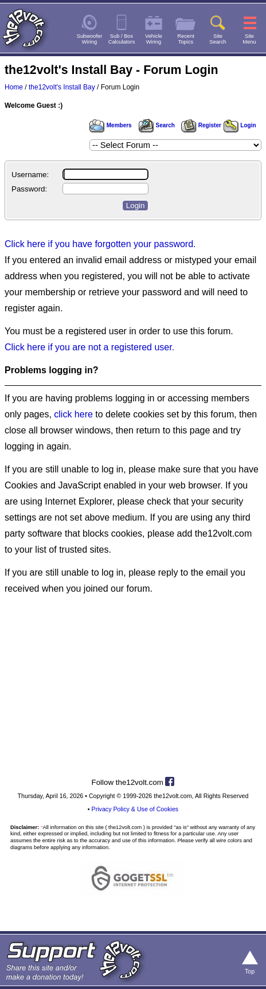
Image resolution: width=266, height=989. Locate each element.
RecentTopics (185, 39)
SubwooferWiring (90, 39)
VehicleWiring (153, 39)
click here (73, 414)
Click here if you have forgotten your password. (100, 244)
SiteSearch (217, 39)
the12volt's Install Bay (62, 87)
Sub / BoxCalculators (121, 39)
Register (201, 125)
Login (240, 125)
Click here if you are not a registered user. (89, 347)
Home (14, 87)
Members (110, 125)
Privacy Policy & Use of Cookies (135, 809)
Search (156, 125)
